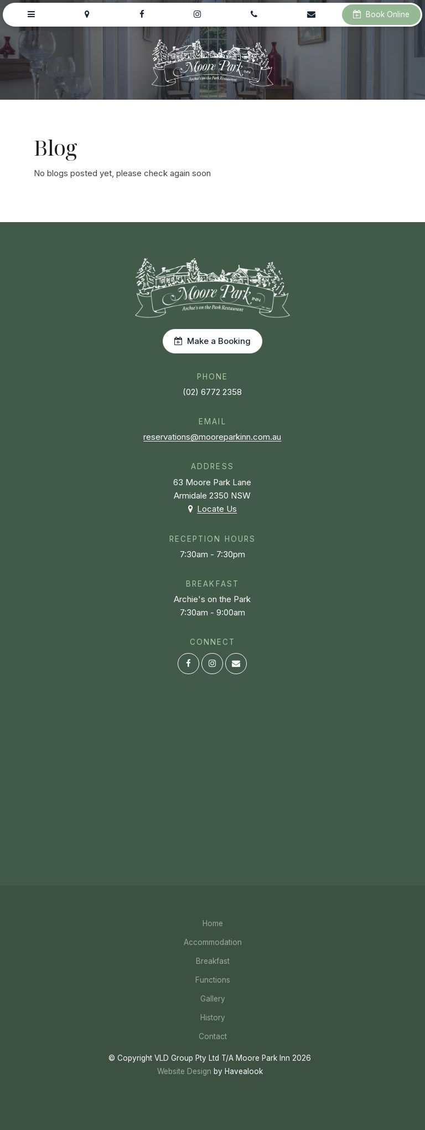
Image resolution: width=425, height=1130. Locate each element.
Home (213, 923)
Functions (212, 979)
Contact (213, 1036)
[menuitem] (212, 923)
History (212, 1017)
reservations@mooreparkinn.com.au (212, 437)
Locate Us (217, 509)
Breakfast (213, 961)
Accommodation (213, 942)
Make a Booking (219, 341)
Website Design (184, 1071)
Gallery (212, 998)
